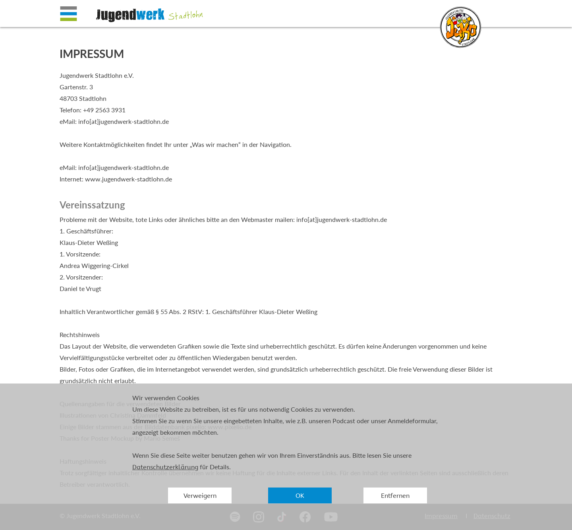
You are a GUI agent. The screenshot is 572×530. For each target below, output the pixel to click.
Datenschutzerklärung (165, 467)
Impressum (441, 516)
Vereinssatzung (92, 204)
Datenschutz (491, 516)
